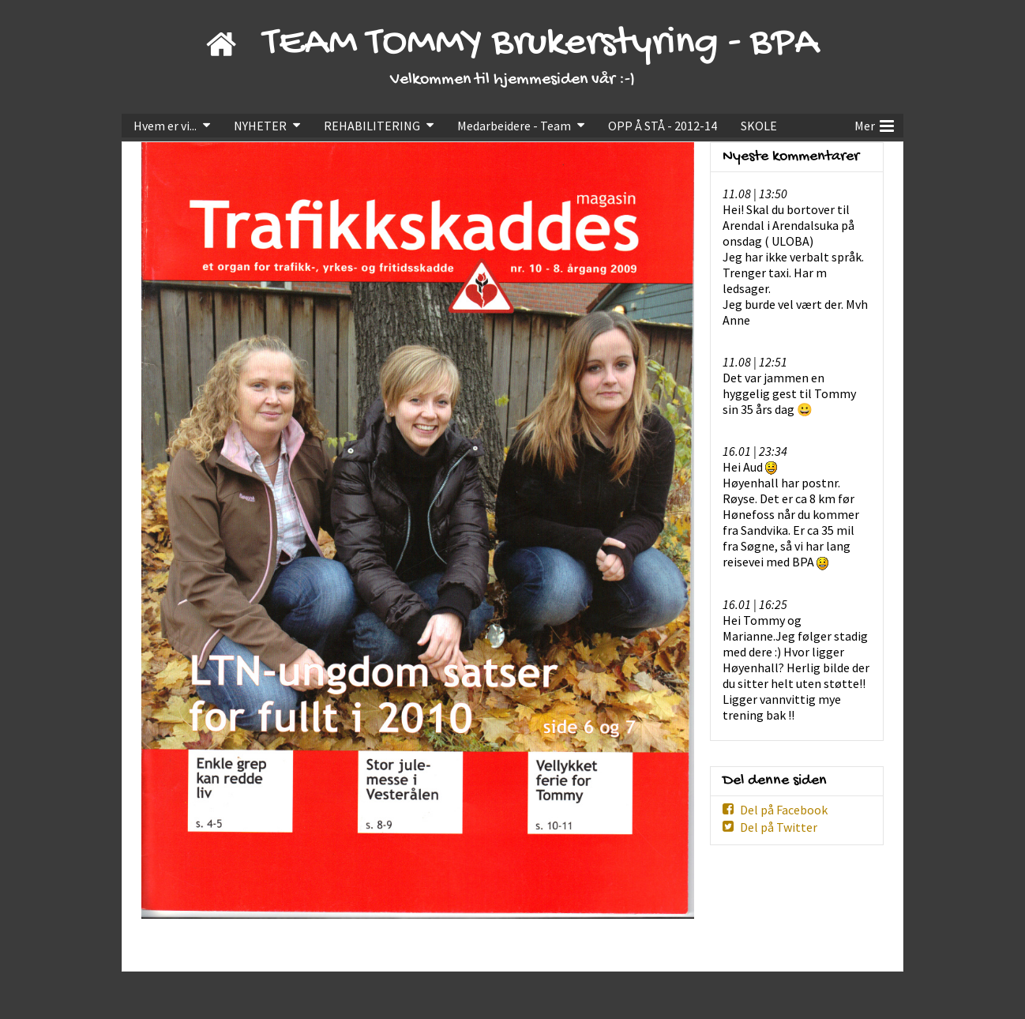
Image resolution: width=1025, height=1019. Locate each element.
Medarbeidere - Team (514, 125)
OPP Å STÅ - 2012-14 (662, 125)
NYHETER (260, 125)
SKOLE (759, 125)
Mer (874, 124)
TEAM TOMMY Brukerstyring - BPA (541, 44)
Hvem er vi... (165, 125)
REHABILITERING (372, 125)
